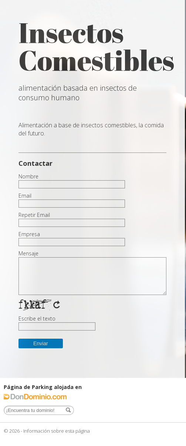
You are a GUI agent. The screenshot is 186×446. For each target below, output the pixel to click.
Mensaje (28, 253)
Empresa (29, 234)
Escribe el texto (36, 319)
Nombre (28, 177)
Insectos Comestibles (96, 46)
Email (24, 196)
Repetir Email (34, 215)
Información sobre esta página (56, 430)
